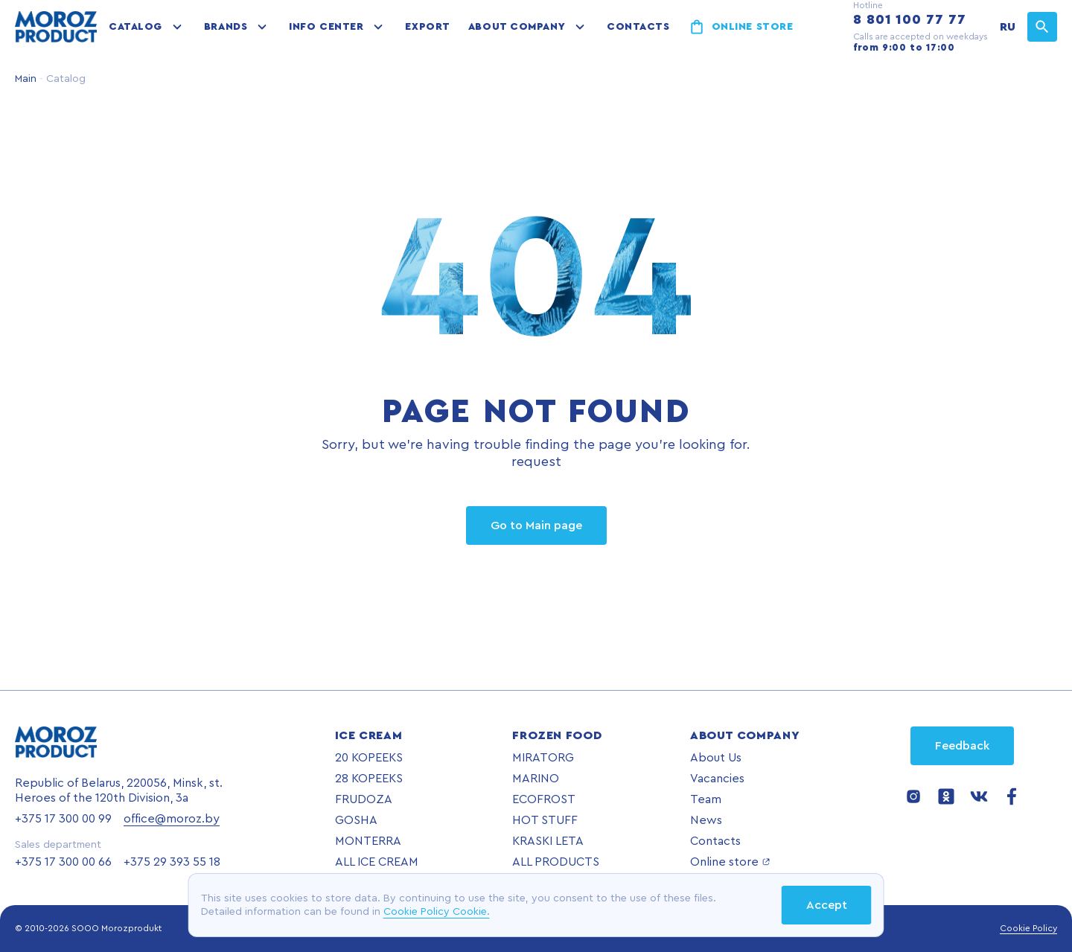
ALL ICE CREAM (376, 862)
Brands (225, 27)
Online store (753, 27)
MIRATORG (543, 758)
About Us (715, 758)
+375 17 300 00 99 (63, 819)
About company (516, 27)
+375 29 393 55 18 (172, 862)
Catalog (135, 27)
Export (427, 27)
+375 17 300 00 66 (63, 862)
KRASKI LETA (548, 841)
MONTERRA (368, 841)
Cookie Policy (1028, 928)
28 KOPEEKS (369, 779)
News (706, 820)
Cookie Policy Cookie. (436, 912)
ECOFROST (543, 799)
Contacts (638, 27)
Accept (826, 905)
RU (1007, 27)
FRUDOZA (363, 799)
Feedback (962, 746)
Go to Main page (536, 525)
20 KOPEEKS (369, 758)
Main (25, 79)
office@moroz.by (172, 819)
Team (705, 799)
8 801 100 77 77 (909, 19)
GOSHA (356, 820)
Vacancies (717, 779)
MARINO (535, 779)
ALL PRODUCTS (555, 862)
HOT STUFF (545, 820)
